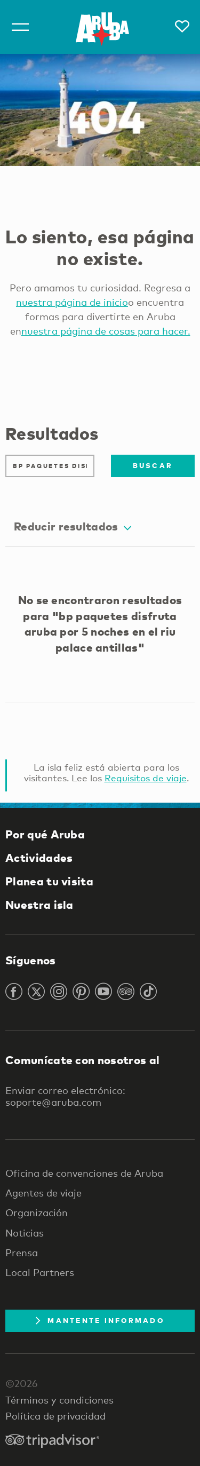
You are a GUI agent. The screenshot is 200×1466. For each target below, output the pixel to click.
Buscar (153, 465)
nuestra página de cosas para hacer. (105, 331)
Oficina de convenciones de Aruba (84, 1173)
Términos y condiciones (59, 1400)
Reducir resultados (73, 526)
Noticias (24, 1233)
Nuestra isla (39, 905)
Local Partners (39, 1272)
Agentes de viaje (43, 1193)
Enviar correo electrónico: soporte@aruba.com (65, 1096)
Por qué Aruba (45, 834)
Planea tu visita (49, 881)
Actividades (39, 858)
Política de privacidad (55, 1416)
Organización (36, 1212)
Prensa (21, 1252)
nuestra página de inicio (72, 302)
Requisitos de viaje (146, 777)
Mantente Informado (100, 1320)
